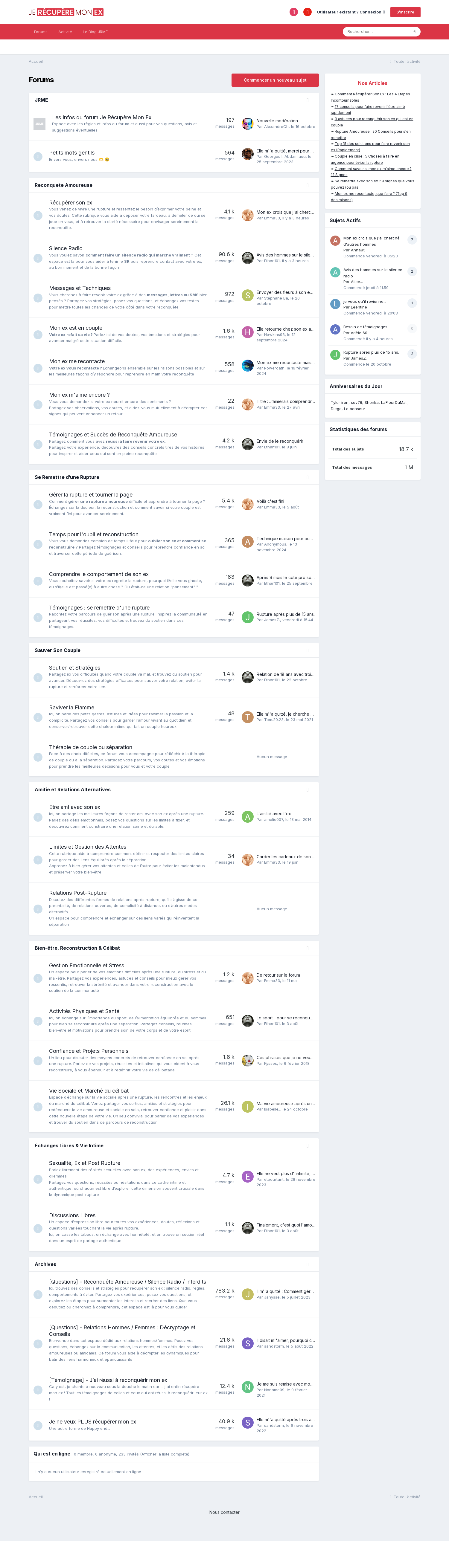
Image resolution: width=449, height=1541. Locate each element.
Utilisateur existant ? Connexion (351, 12)
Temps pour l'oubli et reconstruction (96, 534)
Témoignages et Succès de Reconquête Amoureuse (116, 434)
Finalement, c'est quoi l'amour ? (288, 1231)
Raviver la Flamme (74, 707)
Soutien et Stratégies (77, 668)
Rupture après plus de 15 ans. (286, 614)
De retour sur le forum (278, 975)
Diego (336, 408)
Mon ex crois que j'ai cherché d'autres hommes (304, 212)
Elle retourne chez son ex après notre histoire (302, 329)
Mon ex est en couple (78, 328)
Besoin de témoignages (365, 326)
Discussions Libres (75, 1221)
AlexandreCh (276, 126)
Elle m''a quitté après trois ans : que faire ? (298, 1432)
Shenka (372, 402)
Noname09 (274, 1402)
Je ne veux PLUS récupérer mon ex (95, 1434)
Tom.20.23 (274, 719)
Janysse (272, 1306)
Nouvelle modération (277, 120)
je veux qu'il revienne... (364, 301)
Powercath (274, 368)
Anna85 (358, 250)
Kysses (270, 1069)
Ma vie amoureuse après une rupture (293, 1109)
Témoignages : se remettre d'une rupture (102, 607)
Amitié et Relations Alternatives (73, 789)
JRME (41, 100)
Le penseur (354, 408)
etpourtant (274, 1185)
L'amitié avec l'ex (274, 813)
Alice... (357, 281)
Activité (65, 31)
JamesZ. (272, 619)
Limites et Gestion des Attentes (90, 847)
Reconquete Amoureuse (63, 185)
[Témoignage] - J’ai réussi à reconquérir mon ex (111, 1392)
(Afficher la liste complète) (164, 1466)
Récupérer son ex (73, 202)
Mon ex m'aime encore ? (82, 395)
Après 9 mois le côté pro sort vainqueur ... (298, 577)
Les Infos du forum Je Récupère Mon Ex (101, 117)
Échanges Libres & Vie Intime (69, 1152)
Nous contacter (224, 1524)
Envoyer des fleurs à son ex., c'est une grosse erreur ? (311, 292)
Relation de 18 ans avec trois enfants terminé (301, 674)
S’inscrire (405, 12)
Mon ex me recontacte (80, 361)
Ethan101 (272, 260)
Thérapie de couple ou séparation (93, 747)
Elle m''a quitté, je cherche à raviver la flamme (302, 714)
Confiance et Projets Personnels (91, 1057)
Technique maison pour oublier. (288, 538)
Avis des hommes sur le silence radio (293, 254)
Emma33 (272, 218)
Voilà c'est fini (270, 501)
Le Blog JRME (95, 31)
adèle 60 (359, 332)
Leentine (359, 307)
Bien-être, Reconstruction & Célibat (77, 948)
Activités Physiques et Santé (87, 1011)
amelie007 (273, 819)
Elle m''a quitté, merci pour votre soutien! (297, 150)
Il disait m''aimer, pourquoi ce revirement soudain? (306, 1353)
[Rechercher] (376, 31)
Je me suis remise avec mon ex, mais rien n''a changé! (311, 1396)
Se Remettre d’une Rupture (67, 477)
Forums (41, 31)
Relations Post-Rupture (80, 893)
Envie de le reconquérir (280, 441)
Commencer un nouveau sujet (275, 80)
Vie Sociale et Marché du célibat (92, 1097)
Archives (45, 1270)
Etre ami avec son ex (77, 807)
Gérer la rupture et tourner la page (94, 494)
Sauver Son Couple (57, 650)
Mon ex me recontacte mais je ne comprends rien (306, 362)
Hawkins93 (274, 334)
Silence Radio (69, 248)
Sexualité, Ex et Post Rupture (87, 1169)
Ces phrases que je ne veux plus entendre (299, 1063)
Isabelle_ (272, 1115)
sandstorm (274, 1358)
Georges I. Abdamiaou (285, 156)
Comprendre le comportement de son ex (102, 574)
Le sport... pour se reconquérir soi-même (297, 1021)
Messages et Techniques (83, 288)
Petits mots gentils (75, 152)
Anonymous (275, 544)
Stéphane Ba (276, 298)
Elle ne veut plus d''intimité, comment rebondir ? (304, 1179)
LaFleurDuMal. (394, 402)
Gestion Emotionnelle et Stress (89, 965)
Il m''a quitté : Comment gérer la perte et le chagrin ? (308, 1300)
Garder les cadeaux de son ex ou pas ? (296, 856)
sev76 (356, 402)
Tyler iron (339, 402)
